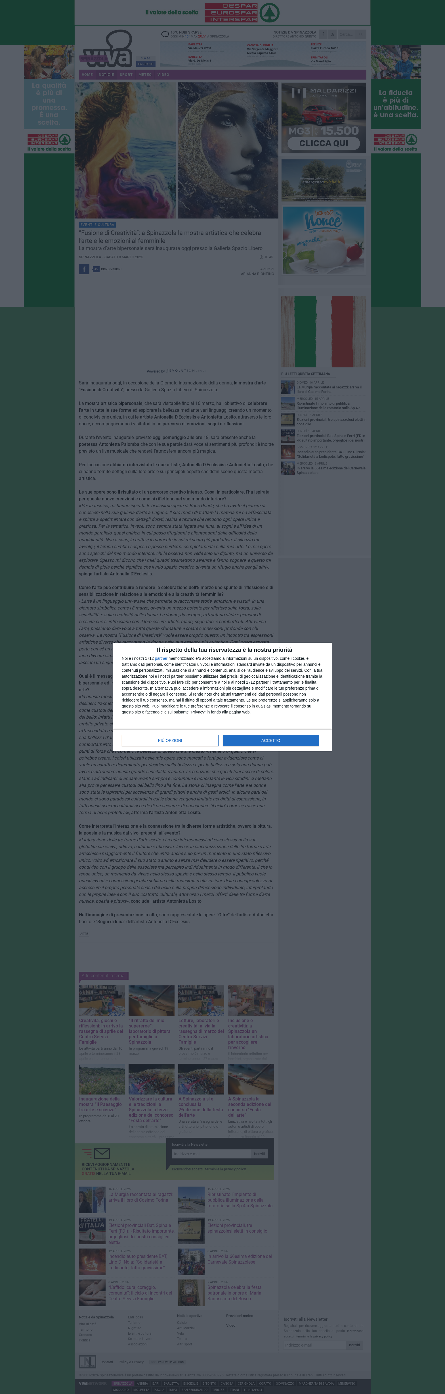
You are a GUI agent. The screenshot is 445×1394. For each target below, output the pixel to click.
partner (161, 658)
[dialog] (222, 697)
